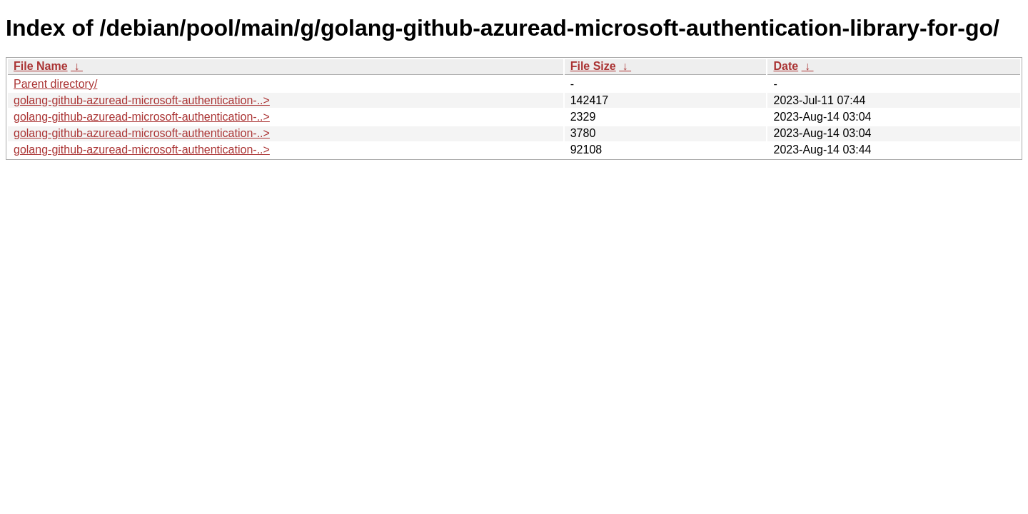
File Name (41, 66)
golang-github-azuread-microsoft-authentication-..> (142, 100)
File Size (593, 66)
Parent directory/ (55, 84)
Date (785, 66)
